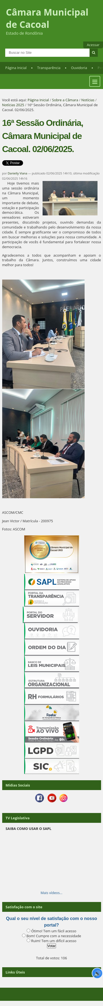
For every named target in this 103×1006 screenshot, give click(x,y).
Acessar (93, 44)
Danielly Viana (17, 173)
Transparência (48, 67)
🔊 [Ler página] (97, 973)
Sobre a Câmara (65, 99)
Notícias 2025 (13, 104)
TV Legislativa (17, 817)
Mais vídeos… (52, 892)
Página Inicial (16, 67)
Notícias (87, 99)
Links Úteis (15, 972)
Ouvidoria (79, 67)
